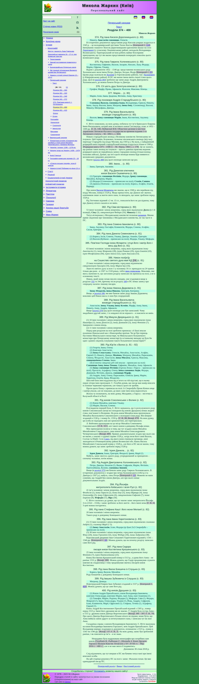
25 (151, 72)
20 (105, 540)
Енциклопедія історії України (60, 189)
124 (148, 45)
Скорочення (55, 142)
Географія (54, 126)
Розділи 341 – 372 (60, 104)
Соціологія (57, 132)
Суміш (49, 226)
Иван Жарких (52, 230)
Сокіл (106, 439)
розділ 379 (98, 310)
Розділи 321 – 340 (60, 101)
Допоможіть (99, 671)
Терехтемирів (55, 62)
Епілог (55, 119)
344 (125, 281)
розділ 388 (99, 160)
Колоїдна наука (53, 42)
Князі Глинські (55, 164)
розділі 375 (100, 470)
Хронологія (55, 129)
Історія (49, 46)
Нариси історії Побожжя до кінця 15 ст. (65, 178)
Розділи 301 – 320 (60, 97)
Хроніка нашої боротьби (57, 222)
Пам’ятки (50, 207)
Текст (55, 87)
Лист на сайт (49, 21)
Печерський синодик (58, 84)
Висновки (54, 139)
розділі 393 (100, 80)
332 (93, 281)
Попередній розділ (106, 666)
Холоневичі (149, 75)
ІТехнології (51, 211)
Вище (119, 666)
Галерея (50, 218)
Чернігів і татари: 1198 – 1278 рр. (63, 156)
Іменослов (57, 136)
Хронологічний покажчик (56, 192)
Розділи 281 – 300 (60, 94)
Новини (49, 38)
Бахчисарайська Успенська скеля (63, 70)
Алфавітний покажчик (54, 196)
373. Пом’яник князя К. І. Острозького (62, 108)
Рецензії (51, 185)
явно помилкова (132, 271)
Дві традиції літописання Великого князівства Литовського (62, 74)
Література (51, 203)
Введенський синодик (58, 145)
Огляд (55, 122)
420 (84, 586)
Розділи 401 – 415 (60, 116)
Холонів (110, 75)
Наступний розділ (132, 666)
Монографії (53, 50)
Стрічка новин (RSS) (52, 26)
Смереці (67, 682)
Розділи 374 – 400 (60, 113)
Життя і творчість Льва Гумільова (61, 53)
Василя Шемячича (105, 190)
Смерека (50, 214)
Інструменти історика (56, 199)
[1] (67, 91)
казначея (142, 215)
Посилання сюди (51, 32)
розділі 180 (99, 293)
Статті (50, 181)
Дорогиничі (88, 50)
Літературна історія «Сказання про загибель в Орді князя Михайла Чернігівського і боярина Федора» (62, 151)
